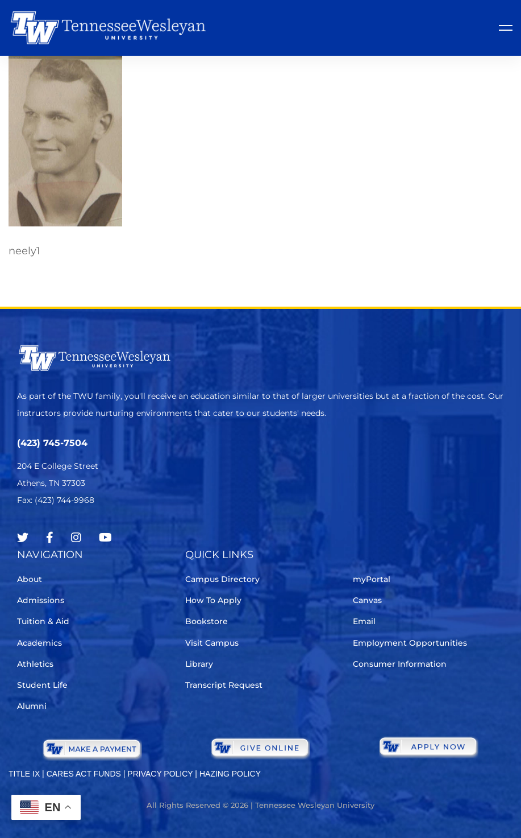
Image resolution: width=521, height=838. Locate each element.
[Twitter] (23, 537)
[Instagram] (76, 537)
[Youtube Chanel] (105, 537)
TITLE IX (24, 773)
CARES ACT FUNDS (84, 773)
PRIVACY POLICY (160, 773)
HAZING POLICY (230, 773)
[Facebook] (50, 537)
